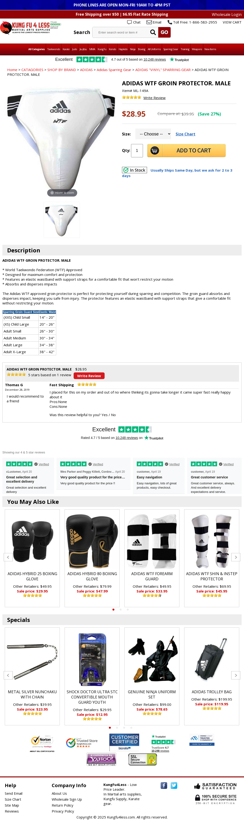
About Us (59, 793)
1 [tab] (113, 610)
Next (235, 557)
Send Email (13, 793)
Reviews (12, 811)
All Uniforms (154, 49)
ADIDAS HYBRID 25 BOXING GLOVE (32, 576)
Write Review (154, 97)
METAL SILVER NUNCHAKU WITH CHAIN (32, 694)
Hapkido (123, 49)
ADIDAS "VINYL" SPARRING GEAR (163, 69)
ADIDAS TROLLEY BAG (212, 691)
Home (12, 69)
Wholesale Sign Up (67, 799)
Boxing (141, 49)
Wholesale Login (227, 14)
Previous (8, 557)
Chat (137, 22)
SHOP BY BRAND (61, 69)
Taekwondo (53, 49)
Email (157, 22)
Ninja (132, 49)
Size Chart (185, 134)
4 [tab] (131, 728)
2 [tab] (121, 610)
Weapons (197, 49)
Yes (105, 414)
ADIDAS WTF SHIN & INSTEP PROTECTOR (211, 576)
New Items (210, 49)
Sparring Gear (170, 49)
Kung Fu (102, 49)
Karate (66, 49)
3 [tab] (128, 610)
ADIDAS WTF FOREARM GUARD (152, 576)
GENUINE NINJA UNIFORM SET (152, 694)
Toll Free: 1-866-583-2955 (195, 22)
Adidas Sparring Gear (114, 69)
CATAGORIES (32, 69)
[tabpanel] (32, 558)
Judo (74, 49)
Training (185, 49)
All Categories (36, 49)
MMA (92, 49)
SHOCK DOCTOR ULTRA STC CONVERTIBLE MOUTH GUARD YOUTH (92, 697)
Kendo (112, 49)
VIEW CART (232, 22)
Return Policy (62, 805)
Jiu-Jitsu (83, 49)
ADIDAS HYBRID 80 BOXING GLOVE (92, 576)
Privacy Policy (63, 811)
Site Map (12, 805)
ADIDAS (86, 69)
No (113, 414)
